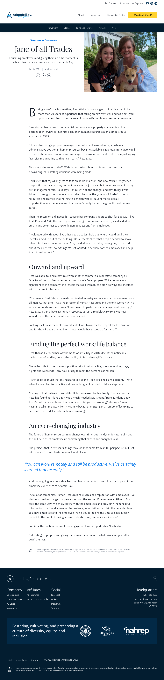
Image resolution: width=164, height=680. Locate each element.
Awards (102, 28)
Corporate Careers (15, 599)
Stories (67, 28)
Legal (9, 660)
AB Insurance (33, 595)
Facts (84, 28)
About (81, 15)
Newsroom (53, 28)
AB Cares (11, 603)
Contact (110, 3)
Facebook (55, 595)
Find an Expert (95, 15)
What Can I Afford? (143, 15)
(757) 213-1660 (150, 595)
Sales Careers (13, 595)
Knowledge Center (116, 15)
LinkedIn (55, 599)
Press (114, 28)
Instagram (56, 603)
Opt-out (35, 660)
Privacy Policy (21, 660)
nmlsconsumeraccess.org (56, 670)
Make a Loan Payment (131, 3)
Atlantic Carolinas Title (37, 599)
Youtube (55, 608)
